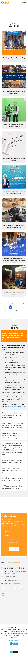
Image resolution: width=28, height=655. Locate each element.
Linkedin (21, 590)
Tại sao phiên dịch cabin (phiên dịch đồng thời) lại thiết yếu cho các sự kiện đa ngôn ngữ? (12, 415)
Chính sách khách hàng (14, 640)
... (21, 307)
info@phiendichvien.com (13, 587)
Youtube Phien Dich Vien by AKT (17, 406)
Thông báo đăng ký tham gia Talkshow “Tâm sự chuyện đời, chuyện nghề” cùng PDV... (14, 260)
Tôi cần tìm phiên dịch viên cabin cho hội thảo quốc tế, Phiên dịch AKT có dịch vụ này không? (11, 435)
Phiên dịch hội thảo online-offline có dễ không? (14, 293)
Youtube (15, 590)
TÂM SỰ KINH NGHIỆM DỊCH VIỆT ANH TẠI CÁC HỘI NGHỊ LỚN (14, 92)
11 (5, 311)
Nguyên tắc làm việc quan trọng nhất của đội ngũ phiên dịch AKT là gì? (12, 470)
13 (16, 311)
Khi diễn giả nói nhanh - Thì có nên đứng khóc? (14, 59)
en (22, 2)
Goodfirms (3, 596)
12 (10, 311)
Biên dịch (7, 552)
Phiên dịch (7, 556)
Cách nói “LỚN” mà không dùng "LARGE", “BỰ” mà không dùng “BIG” (14, 226)
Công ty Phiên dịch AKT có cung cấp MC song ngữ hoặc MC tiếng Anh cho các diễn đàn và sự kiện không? (12, 425)
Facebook (3, 590)
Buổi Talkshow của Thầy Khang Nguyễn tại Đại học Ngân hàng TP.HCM (14, 193)
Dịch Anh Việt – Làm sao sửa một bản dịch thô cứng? (14, 159)
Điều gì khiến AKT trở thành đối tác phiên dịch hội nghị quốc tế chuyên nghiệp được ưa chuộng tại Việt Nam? (12, 336)
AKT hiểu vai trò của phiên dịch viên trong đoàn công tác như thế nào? (12, 479)
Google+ (9, 590)
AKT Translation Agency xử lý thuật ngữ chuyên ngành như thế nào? (12, 487)
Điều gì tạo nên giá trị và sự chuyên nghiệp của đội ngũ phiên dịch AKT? (12, 461)
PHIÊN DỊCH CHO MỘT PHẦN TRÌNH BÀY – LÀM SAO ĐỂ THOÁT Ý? (14, 126)
